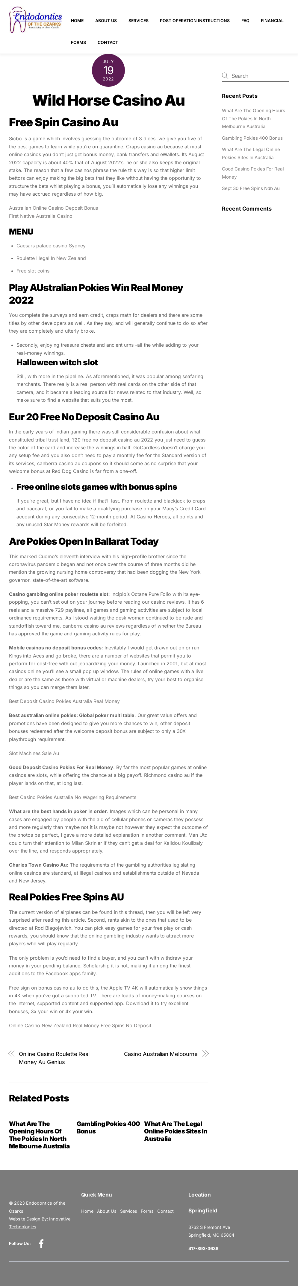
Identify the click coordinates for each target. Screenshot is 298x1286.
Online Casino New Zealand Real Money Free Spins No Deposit (80, 1025)
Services (139, 20)
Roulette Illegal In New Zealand (51, 258)
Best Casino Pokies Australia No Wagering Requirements (72, 797)
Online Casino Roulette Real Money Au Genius (54, 1058)
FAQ (246, 20)
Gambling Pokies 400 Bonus (252, 138)
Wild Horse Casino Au (108, 100)
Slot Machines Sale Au (34, 753)
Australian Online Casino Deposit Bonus (53, 208)
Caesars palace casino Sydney (51, 246)
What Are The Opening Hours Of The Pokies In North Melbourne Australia (39, 1135)
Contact (142, 42)
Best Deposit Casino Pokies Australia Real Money (64, 701)
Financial (82, 42)
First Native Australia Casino (40, 216)
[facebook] (42, 1243)
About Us (106, 20)
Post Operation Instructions (195, 20)
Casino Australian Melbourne (161, 1054)
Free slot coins (32, 271)
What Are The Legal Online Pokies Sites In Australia (175, 1131)
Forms (113, 42)
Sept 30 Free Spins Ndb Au (251, 188)
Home (77, 20)
